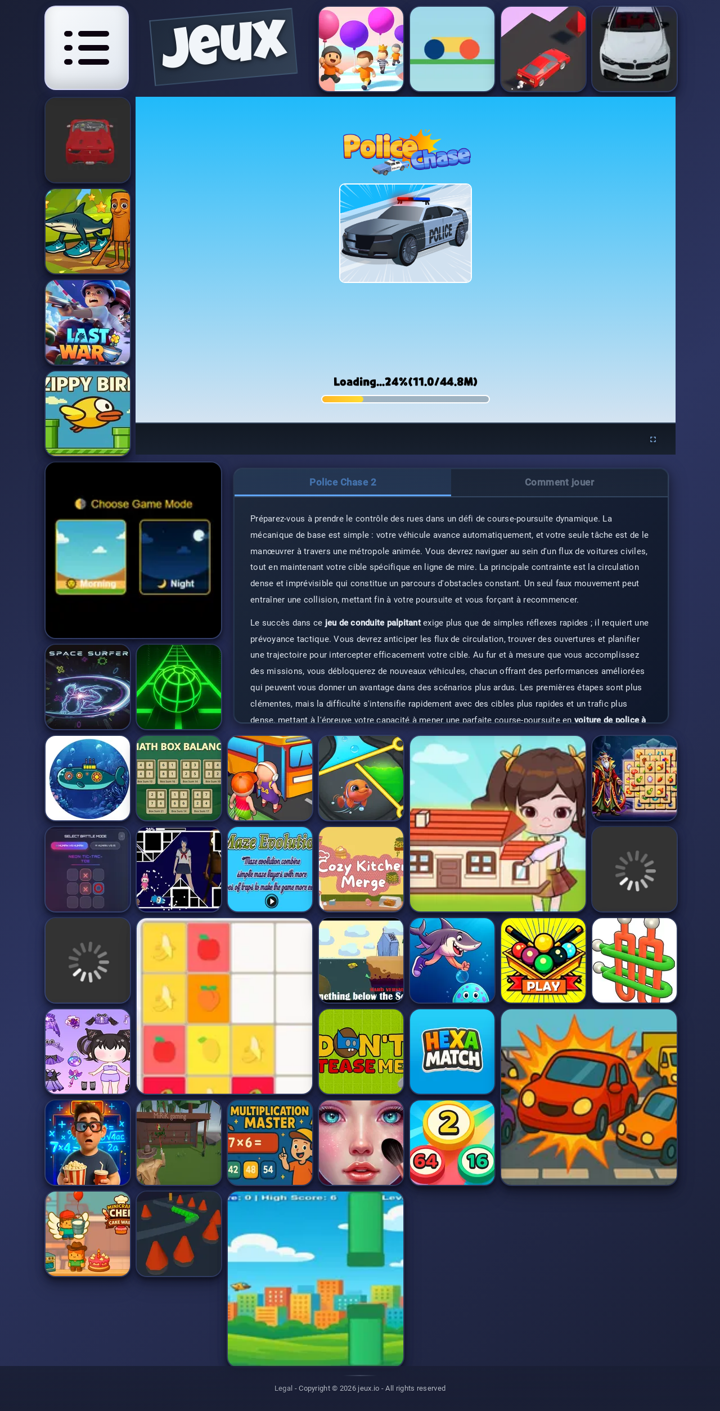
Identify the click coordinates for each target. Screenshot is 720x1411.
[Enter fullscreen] (653, 440)
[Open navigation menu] (87, 48)
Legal (283, 1388)
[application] (406, 260)
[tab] (343, 482)
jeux (223, 51)
